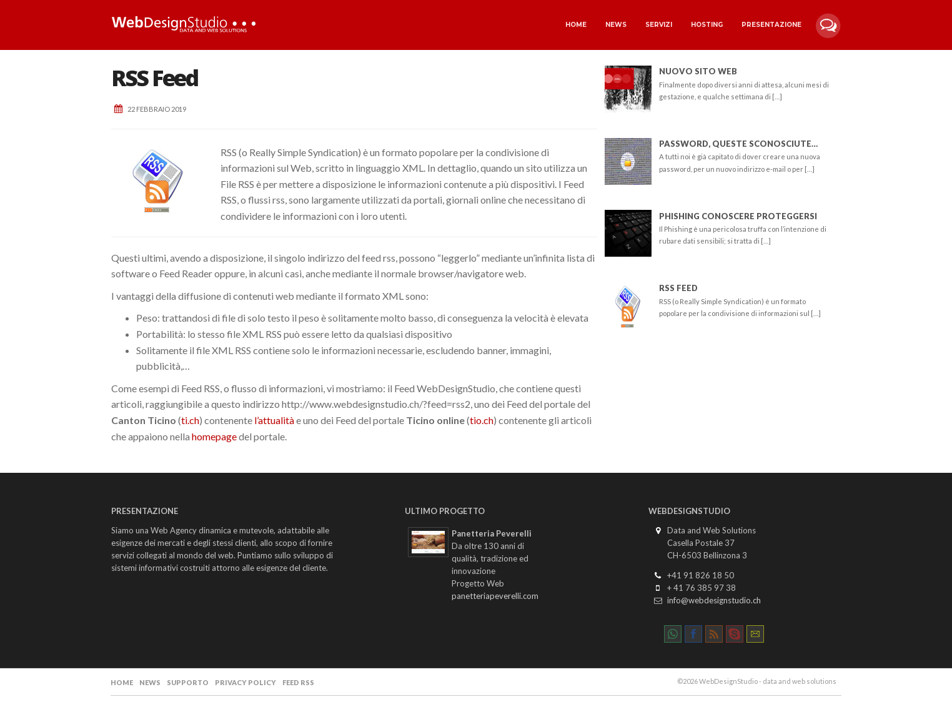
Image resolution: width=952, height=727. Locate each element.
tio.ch (481, 420)
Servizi (658, 25)
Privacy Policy (245, 682)
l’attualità (274, 420)
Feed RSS (298, 682)
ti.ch (190, 420)
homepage (214, 436)
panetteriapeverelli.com (495, 596)
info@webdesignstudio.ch (714, 600)
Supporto (188, 682)
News (616, 25)
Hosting (707, 25)
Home (576, 25)
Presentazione (771, 25)
